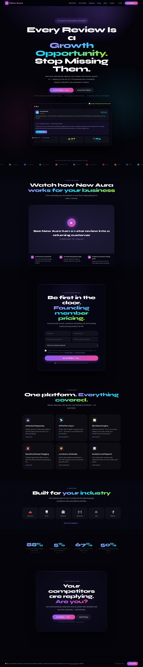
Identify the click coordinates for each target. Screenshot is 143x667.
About (105, 3)
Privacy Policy (73, 663)
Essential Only (119, 663)
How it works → (96, 440)
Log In (120, 3)
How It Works (82, 3)
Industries (91, 3)
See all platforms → (64, 440)
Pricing (99, 3)
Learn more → (29, 440)
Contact (112, 3)
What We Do (72, 3)
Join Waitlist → (131, 3)
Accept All (132, 663)
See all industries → (64, 468)
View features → (97, 468)
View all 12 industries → (71, 523)
